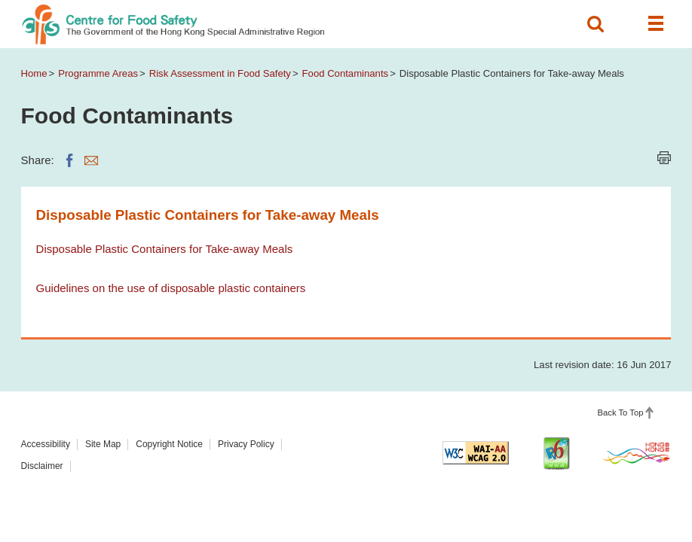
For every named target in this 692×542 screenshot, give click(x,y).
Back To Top (621, 412)
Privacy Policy (246, 444)
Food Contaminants (345, 73)
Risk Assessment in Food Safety (220, 73)
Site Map (103, 444)
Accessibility (45, 444)
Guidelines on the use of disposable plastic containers (171, 288)
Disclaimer (42, 466)
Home (34, 73)
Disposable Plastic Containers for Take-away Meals (164, 248)
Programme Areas (98, 73)
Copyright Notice (169, 444)
